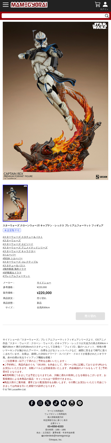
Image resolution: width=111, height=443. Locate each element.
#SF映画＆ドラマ (12, 272)
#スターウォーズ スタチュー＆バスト (23, 237)
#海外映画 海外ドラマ (14, 269)
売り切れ (90, 316)
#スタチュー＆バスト (14, 265)
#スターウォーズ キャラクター (19, 251)
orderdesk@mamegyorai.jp (57, 435)
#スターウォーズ (12, 240)
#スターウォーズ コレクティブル (20, 261)
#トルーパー (9, 254)
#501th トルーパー (12, 258)
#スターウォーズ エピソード (18, 244)
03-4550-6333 (55, 426)
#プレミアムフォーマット (16, 276)
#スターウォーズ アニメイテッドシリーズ (25, 247)
